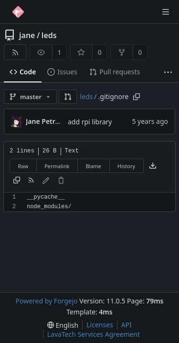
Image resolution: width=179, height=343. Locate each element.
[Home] (18, 11)
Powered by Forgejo (46, 300)
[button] (68, 97)
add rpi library (90, 121)
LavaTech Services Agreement (93, 334)
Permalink (56, 166)
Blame (93, 166)
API (126, 324)
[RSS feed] (15, 52)
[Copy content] (17, 181)
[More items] (168, 72)
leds (49, 35)
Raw (23, 166)
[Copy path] (136, 96)
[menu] (62, 325)
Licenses (99, 324)
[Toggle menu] (165, 11)
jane (27, 35)
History (126, 166)
